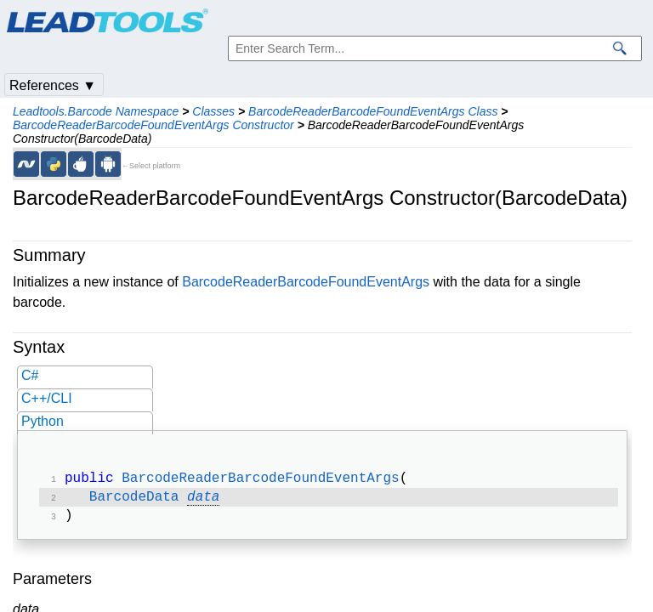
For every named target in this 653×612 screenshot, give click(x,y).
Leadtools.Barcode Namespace (96, 111)
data (203, 500)
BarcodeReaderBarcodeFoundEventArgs (305, 282)
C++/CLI (46, 398)
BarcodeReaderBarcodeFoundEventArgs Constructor (153, 125)
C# (29, 375)
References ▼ (52, 85)
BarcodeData (134, 500)
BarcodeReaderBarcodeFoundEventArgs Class (372, 111)
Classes (213, 111)
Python (42, 421)
